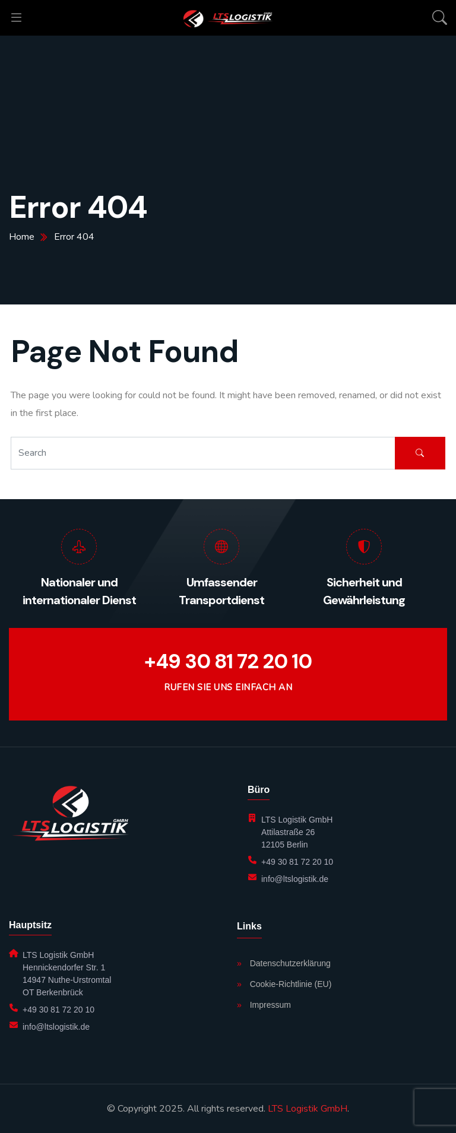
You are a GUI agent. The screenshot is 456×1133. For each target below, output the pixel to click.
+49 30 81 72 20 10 (228, 661)
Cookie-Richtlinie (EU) (284, 984)
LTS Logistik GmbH (307, 1108)
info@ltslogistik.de (294, 879)
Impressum (264, 1005)
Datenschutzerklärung (284, 963)
